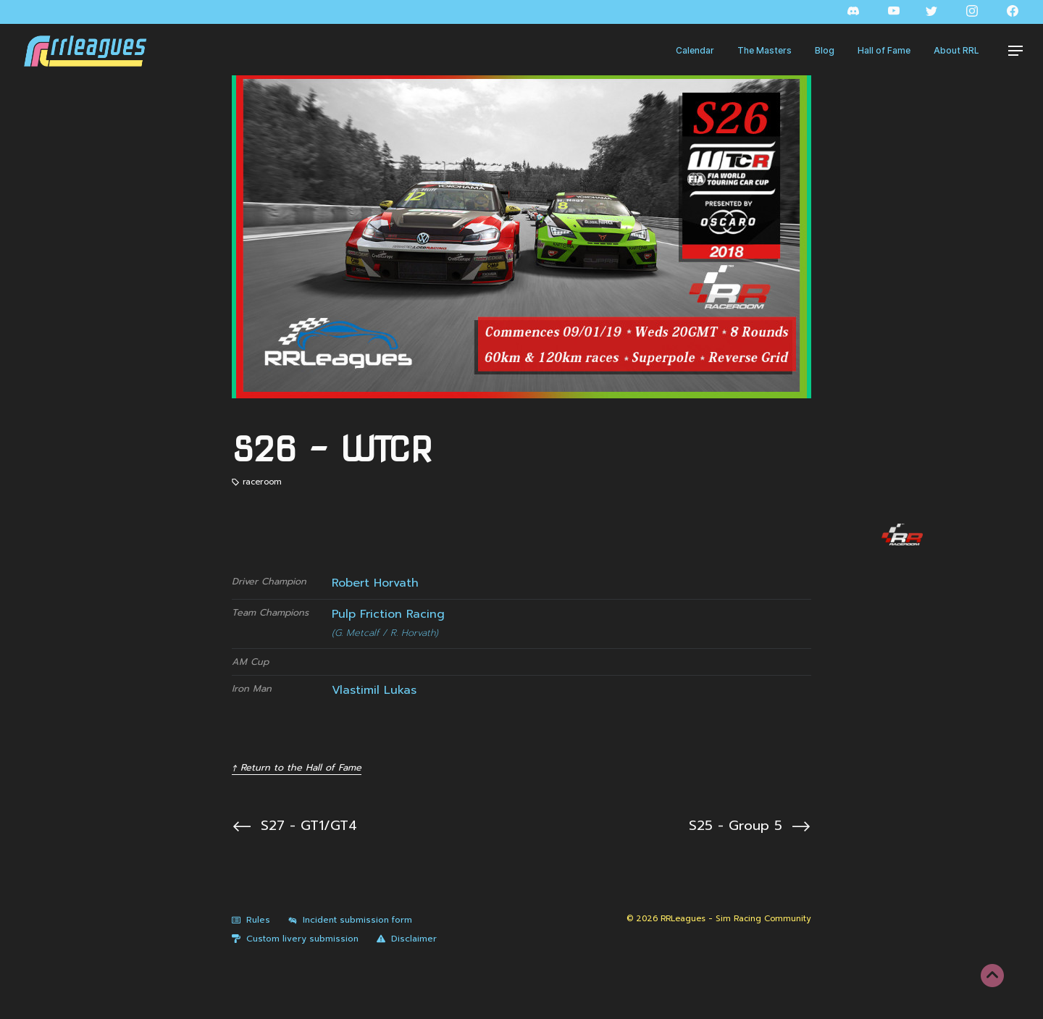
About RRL (956, 50)
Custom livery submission (295, 938)
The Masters (764, 50)
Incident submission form (350, 919)
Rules (251, 919)
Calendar (695, 50)
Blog (824, 50)
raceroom (262, 482)
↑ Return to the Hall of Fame (296, 767)
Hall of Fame (884, 50)
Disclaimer (407, 938)
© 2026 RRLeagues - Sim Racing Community (719, 919)
